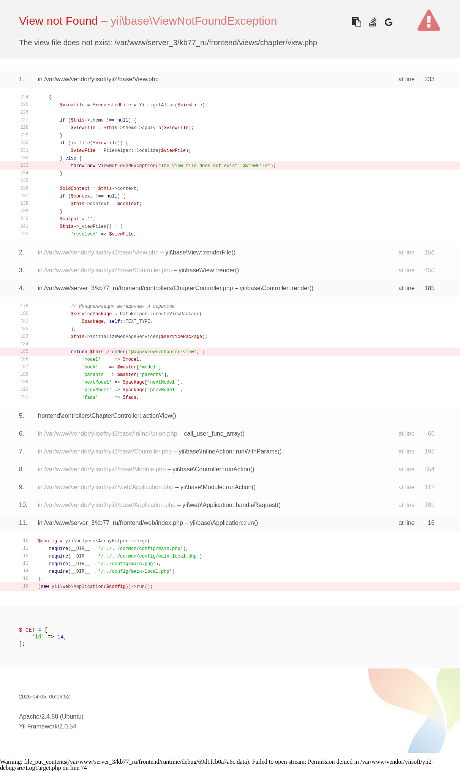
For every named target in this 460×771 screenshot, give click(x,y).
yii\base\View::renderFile (198, 252)
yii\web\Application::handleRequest (229, 505)
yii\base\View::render (207, 270)
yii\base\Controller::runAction (211, 469)
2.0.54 (67, 726)
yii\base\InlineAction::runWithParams (228, 451)
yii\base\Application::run (222, 523)
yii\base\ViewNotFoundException (194, 20)
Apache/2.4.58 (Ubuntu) (51, 716)
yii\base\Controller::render (274, 288)
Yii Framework (38, 726)
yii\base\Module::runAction (216, 487)
